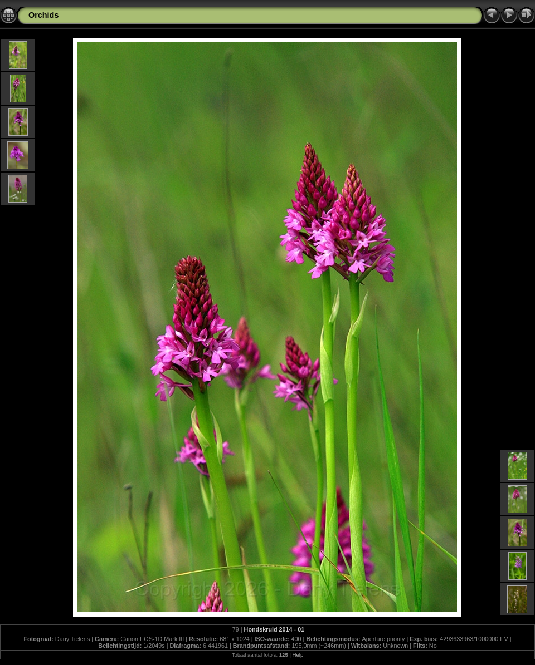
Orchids (43, 15)
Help (298, 655)
